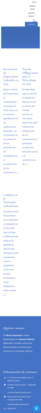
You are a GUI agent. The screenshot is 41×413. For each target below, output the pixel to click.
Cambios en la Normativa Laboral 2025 (10, 200)
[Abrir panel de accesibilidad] (36, 408)
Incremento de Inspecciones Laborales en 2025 (11, 76)
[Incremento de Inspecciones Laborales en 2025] (11, 60)
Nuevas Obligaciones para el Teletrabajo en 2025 (30, 76)
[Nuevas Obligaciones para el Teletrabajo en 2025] (30, 60)
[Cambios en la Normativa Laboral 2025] (11, 186)
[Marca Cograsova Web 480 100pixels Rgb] (20, 355)
